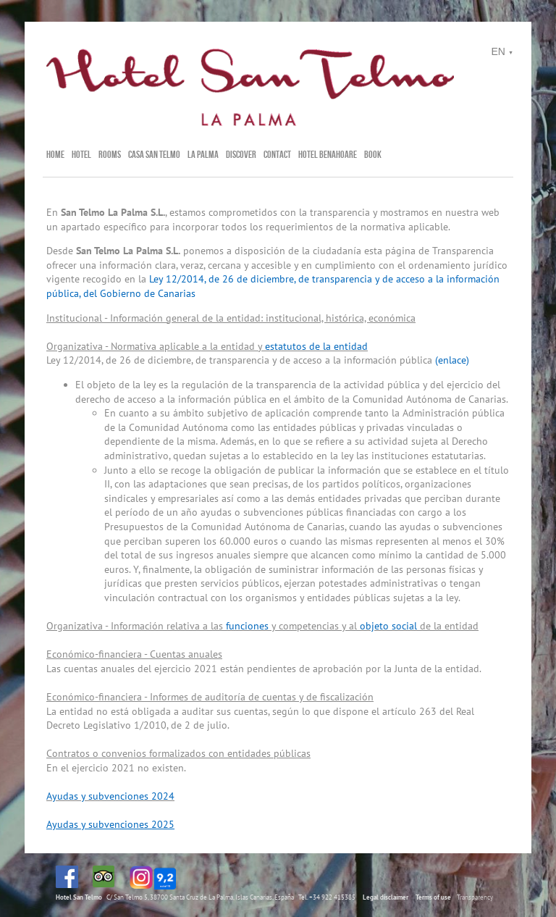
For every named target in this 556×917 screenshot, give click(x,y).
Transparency (475, 897)
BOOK (373, 154)
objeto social (388, 625)
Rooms (109, 154)
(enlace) (452, 360)
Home (55, 154)
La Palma (203, 154)
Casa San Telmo (154, 154)
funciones (247, 625)
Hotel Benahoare (327, 154)
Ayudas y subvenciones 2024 (110, 796)
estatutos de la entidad (316, 346)
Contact (277, 154)
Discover (241, 154)
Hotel (81, 154)
